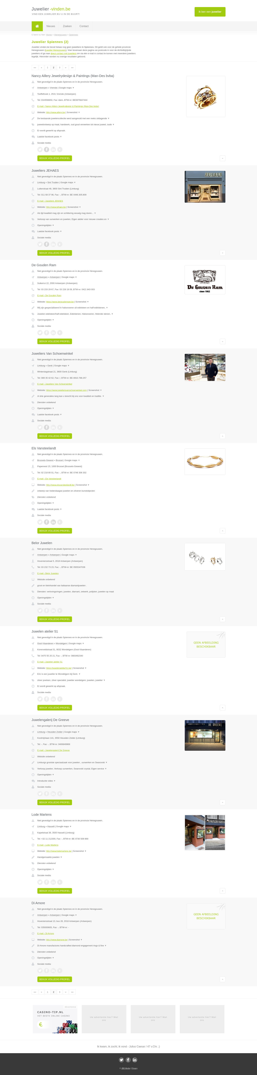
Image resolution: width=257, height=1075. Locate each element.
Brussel (59, 460)
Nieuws (51, 26)
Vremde (53, 87)
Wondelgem (61, 643)
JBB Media (125, 1068)
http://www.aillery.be (55, 112)
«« (35, 67)
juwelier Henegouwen (55, 50)
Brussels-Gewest (45, 460)
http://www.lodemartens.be (58, 851)
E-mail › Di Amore (45, 933)
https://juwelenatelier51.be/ (58, 668)
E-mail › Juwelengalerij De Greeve (53, 750)
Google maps (66, 87)
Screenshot (73, 112)
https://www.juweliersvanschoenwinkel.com (66, 390)
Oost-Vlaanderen (45, 643)
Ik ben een (210, 11)
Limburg (41, 182)
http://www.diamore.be (56, 939)
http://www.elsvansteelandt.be (60, 485)
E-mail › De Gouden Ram (49, 295)
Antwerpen (42, 87)
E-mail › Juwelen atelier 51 (49, 662)
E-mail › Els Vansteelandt (49, 478)
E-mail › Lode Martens (47, 845)
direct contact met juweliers (63, 53)
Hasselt (50, 826)
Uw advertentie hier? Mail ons (104, 1018)
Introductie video (46, 781)
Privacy (135, 1068)
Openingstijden (45, 225)
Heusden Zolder (55, 732)
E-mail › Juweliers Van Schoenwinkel (54, 384)
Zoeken (67, 26)
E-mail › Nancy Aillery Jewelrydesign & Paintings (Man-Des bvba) (68, 106)
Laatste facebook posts (49, 136)
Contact (84, 26)
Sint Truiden (53, 182)
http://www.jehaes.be (56, 207)
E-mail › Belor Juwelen (48, 573)
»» (72, 67)
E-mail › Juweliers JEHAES (50, 201)
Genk (49, 365)
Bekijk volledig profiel (55, 158)
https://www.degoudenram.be (60, 302)
